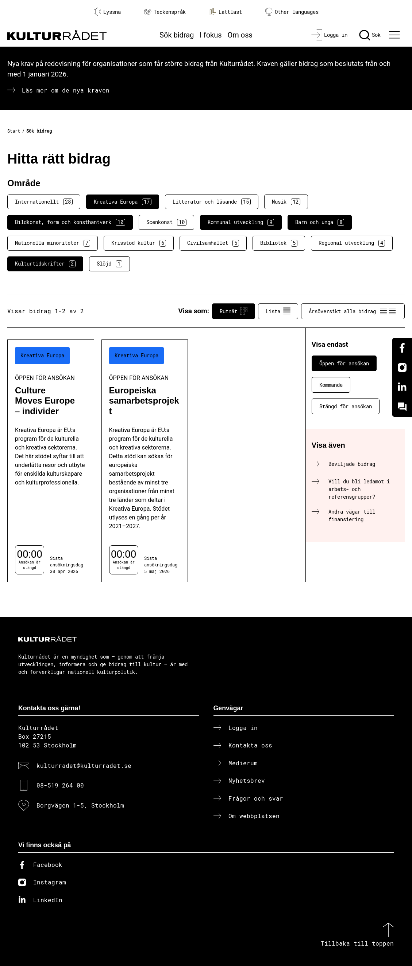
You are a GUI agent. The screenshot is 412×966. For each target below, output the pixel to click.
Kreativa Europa (122, 201)
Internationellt (44, 201)
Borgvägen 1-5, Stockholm (80, 805)
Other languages (292, 12)
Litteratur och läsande (212, 201)
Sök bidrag (176, 35)
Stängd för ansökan (345, 406)
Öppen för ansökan (344, 363)
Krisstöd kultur (138, 243)
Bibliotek (278, 243)
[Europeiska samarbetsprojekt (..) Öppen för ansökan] (144, 460)
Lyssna (107, 11)
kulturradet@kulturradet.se (83, 765)
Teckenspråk (165, 11)
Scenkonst (166, 222)
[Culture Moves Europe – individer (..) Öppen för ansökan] (50, 460)
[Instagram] (402, 367)
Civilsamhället (213, 243)
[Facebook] (402, 348)
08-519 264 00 (60, 785)
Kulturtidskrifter (45, 263)
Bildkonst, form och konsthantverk (70, 222)
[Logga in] (329, 35)
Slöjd (109, 263)
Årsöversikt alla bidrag (353, 311)
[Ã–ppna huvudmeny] (395, 35)
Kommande (331, 384)
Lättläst (225, 11)
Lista (278, 311)
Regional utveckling (352, 243)
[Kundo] (402, 407)
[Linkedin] (402, 387)
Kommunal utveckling (241, 222)
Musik (286, 201)
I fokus (211, 35)
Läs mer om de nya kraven (65, 90)
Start (13, 131)
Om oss (240, 35)
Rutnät (233, 311)
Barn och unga (319, 222)
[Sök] (370, 35)
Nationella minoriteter (52, 243)
